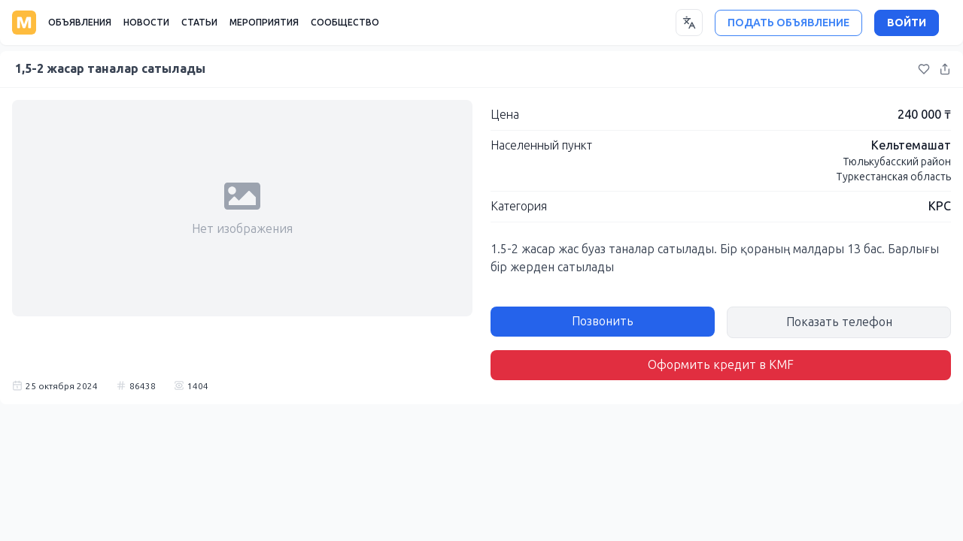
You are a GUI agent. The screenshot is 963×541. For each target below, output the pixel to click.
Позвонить (602, 321)
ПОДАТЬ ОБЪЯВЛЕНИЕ (788, 23)
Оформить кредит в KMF (721, 365)
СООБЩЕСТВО (345, 22)
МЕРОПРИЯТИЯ (264, 22)
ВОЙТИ (906, 23)
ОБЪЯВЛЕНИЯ (79, 22)
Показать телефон (839, 322)
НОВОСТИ (146, 22)
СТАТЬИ (199, 22)
